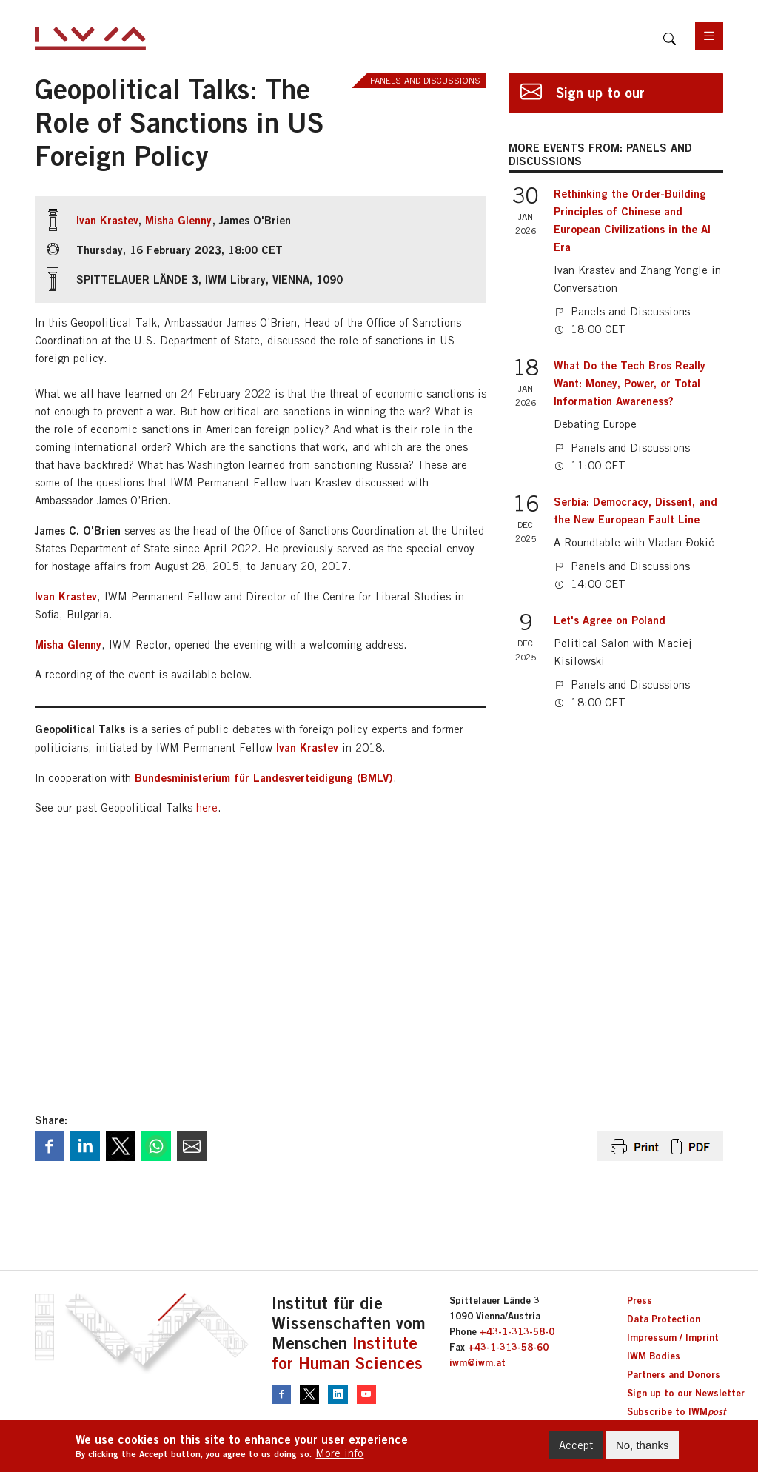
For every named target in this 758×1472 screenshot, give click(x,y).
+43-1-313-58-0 (517, 1331)
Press (639, 1300)
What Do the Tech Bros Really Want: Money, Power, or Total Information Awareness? (629, 382)
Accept (576, 1445)
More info (339, 1453)
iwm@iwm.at (477, 1362)
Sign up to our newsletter (600, 98)
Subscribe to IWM (676, 1411)
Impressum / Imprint (673, 1337)
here (207, 807)
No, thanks (642, 1445)
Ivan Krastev (107, 220)
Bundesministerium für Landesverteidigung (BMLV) (264, 777)
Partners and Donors (673, 1374)
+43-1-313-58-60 (508, 1347)
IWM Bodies (653, 1356)
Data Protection (663, 1319)
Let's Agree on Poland (609, 619)
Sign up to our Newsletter (686, 1393)
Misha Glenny (178, 220)
